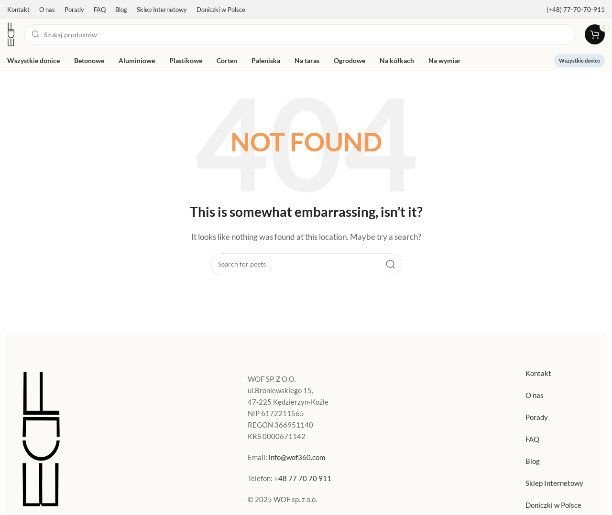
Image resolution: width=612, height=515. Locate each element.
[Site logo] (11, 33)
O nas (534, 395)
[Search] (299, 34)
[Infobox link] (575, 10)
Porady (536, 417)
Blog (532, 461)
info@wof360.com (297, 457)
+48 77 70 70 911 (302, 478)
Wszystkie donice (579, 60)
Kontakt (538, 373)
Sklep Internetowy (554, 483)
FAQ (532, 439)
